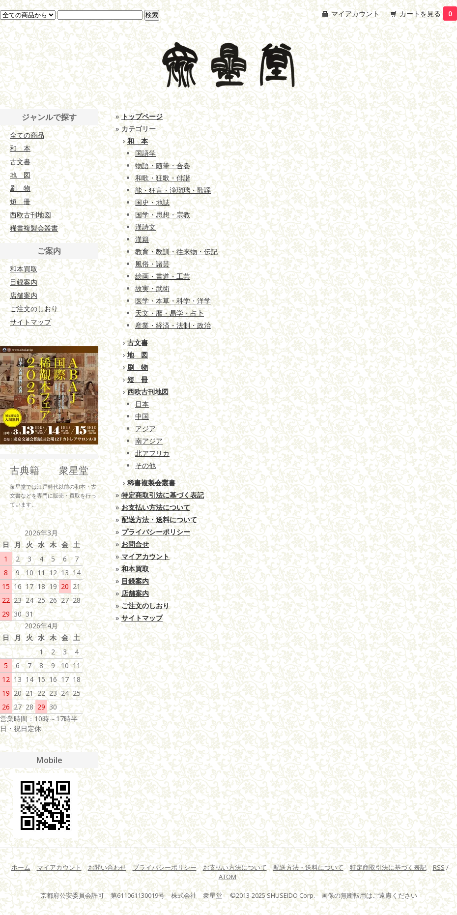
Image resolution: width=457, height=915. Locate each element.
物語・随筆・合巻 (162, 165)
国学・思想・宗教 (162, 214)
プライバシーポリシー (155, 531)
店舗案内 (135, 593)
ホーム (20, 867)
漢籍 (142, 239)
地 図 (137, 354)
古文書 (137, 342)
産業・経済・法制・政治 (173, 325)
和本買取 (135, 568)
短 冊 (137, 379)
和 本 (137, 141)
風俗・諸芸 (152, 263)
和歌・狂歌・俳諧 (162, 177)
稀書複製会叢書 (151, 482)
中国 (142, 416)
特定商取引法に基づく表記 (162, 495)
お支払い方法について (155, 507)
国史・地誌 (152, 202)
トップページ (142, 116)
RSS (439, 867)
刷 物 (137, 367)
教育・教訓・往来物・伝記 (176, 251)
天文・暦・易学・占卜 (169, 313)
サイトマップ (142, 617)
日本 (142, 404)
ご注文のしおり (145, 605)
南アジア (149, 440)
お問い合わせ (107, 867)
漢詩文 (145, 227)
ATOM (227, 876)
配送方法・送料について (159, 519)
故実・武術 (152, 288)
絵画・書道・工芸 (162, 276)
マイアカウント (355, 13)
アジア (145, 428)
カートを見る (428, 13)
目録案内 (135, 581)
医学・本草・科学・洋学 (173, 300)
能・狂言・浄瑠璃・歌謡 (173, 190)
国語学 (145, 153)
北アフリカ (152, 453)
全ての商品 (27, 135)
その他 (145, 465)
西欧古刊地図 (148, 391)
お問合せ (135, 544)
